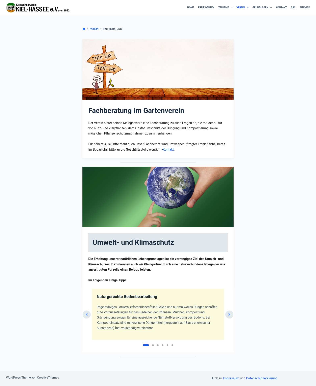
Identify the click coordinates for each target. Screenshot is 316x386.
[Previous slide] (87, 323)
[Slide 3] (157, 356)
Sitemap (305, 7)
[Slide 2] (153, 356)
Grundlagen (263, 7)
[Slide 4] (162, 356)
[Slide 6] (172, 356)
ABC (293, 7)
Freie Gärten (206, 7)
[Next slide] (229, 323)
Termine (226, 7)
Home (190, 7)
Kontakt (281, 7)
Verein (243, 7)
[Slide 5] (167, 356)
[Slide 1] (146, 356)
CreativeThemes (48, 377)
